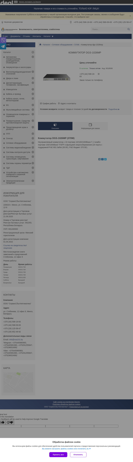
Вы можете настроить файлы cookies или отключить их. (65, 449)
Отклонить (78, 455)
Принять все (58, 455)
